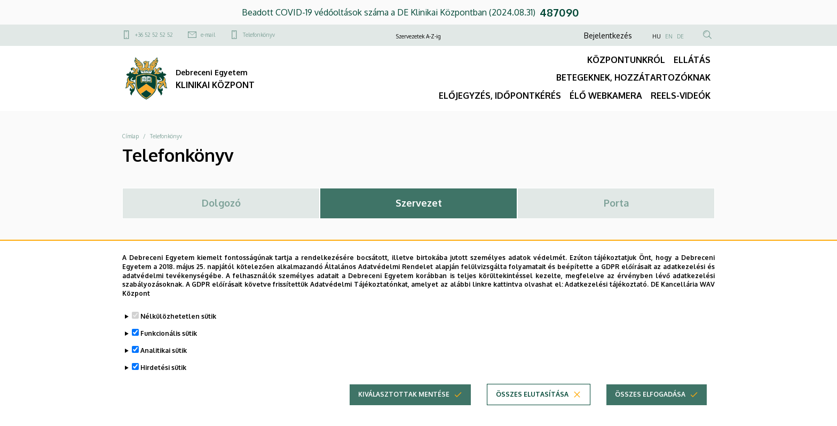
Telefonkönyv (259, 34)
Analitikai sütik (163, 361)
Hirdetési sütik (163, 378)
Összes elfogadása (650, 405)
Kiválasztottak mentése (403, 405)
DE (680, 36)
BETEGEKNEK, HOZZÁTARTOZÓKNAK (633, 77)
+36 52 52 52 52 (154, 34)
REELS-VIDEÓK (680, 95)
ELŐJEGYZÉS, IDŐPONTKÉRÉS (500, 95)
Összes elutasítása (532, 405)
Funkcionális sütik (168, 344)
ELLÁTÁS (692, 59)
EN (669, 36)
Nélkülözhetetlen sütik (178, 327)
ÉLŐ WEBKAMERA (606, 95)
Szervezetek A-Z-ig (418, 36)
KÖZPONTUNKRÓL (626, 59)
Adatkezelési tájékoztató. (607, 295)
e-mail (208, 34)
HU (656, 36)
